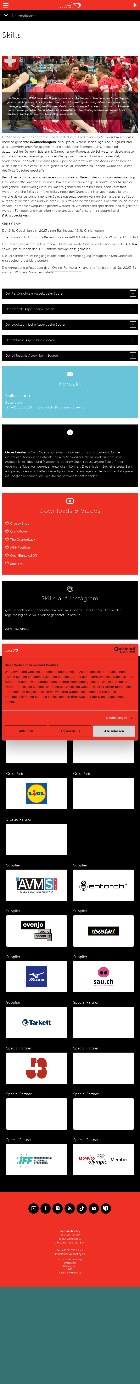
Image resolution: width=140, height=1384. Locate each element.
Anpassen (70, 731)
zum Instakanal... (17, 629)
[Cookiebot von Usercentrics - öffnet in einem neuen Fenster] (117, 650)
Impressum (70, 1263)
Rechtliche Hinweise (70, 1272)
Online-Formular (64, 268)
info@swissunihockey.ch (70, 1254)
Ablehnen (26, 731)
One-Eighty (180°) (23, 556)
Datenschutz (70, 1266)
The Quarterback (22, 539)
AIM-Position (20, 547)
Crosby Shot (19, 523)
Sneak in (16, 564)
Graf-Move (18, 531)
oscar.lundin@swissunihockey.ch (61, 407)
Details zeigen (116, 717)
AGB (70, 1269)
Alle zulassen (114, 731)
